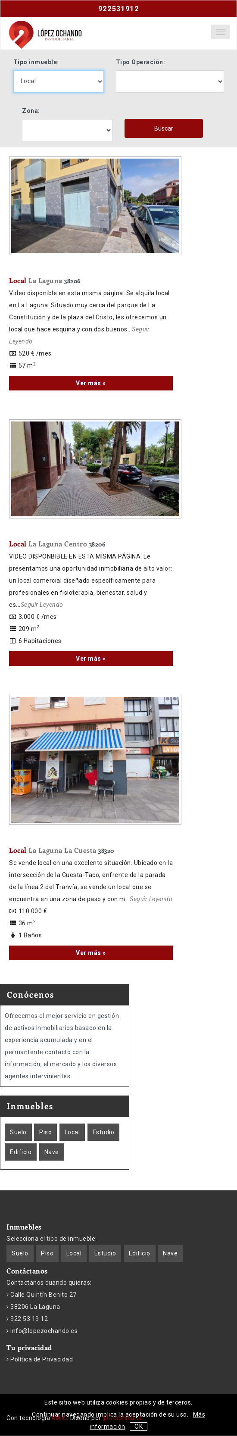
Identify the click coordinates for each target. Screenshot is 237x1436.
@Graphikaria (122, 1417)
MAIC (59, 1417)
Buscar (163, 128)
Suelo (18, 1132)
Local (45, 280)
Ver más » (91, 383)
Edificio (20, 1152)
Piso (45, 1132)
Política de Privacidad (41, 1359)
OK (138, 1426)
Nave (51, 1152)
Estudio (104, 1132)
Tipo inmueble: (36, 62)
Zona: (31, 110)
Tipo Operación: (140, 62)
